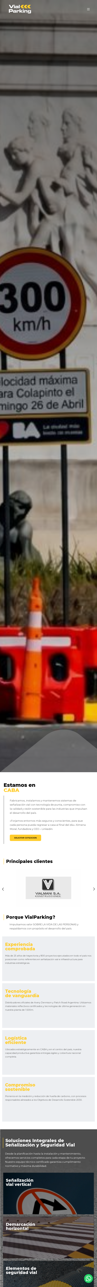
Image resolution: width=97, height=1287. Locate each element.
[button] (88, 1279)
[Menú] (88, 9)
